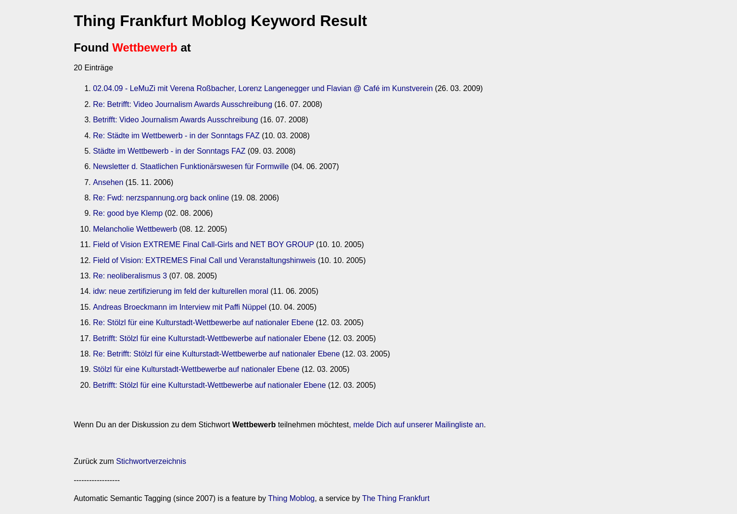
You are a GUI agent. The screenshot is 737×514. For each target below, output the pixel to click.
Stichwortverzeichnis (151, 461)
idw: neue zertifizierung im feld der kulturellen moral (180, 291)
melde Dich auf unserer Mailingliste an (418, 425)
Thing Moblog (291, 498)
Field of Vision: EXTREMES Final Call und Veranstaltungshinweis (204, 260)
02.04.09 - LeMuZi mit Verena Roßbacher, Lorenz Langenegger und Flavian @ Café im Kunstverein (262, 88)
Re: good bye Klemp (128, 213)
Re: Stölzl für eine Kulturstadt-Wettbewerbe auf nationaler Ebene (203, 322)
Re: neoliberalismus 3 (130, 276)
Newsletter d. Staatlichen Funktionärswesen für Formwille (191, 166)
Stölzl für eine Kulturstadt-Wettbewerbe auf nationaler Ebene (196, 369)
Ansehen (108, 182)
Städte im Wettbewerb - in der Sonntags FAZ (169, 151)
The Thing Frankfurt (396, 498)
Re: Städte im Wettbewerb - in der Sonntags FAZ (176, 136)
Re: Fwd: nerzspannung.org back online (161, 198)
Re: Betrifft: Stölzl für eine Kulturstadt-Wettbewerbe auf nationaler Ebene (216, 354)
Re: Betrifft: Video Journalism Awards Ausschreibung (182, 104)
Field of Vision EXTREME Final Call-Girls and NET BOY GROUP (203, 244)
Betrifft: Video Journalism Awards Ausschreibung (175, 120)
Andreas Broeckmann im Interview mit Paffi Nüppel (180, 307)
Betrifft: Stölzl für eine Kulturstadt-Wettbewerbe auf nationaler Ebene (209, 338)
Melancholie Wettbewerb (135, 229)
